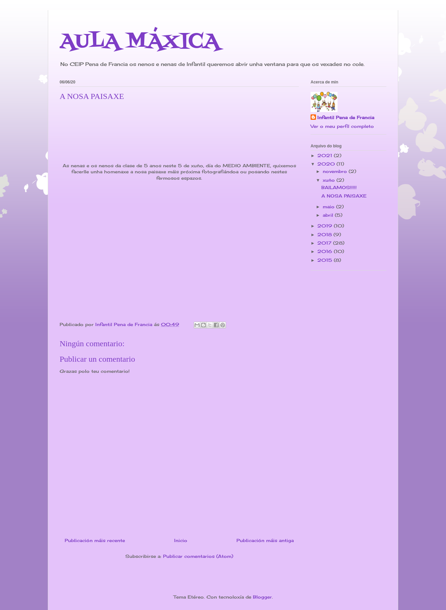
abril (329, 215)
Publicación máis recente (95, 540)
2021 (325, 155)
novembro (336, 171)
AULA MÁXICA (140, 42)
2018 (325, 234)
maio (329, 206)
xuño (330, 180)
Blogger (262, 597)
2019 (325, 225)
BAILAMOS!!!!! (339, 187)
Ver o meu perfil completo (342, 126)
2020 (327, 164)
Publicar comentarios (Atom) (198, 556)
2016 (325, 251)
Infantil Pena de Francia (345, 117)
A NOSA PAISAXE (344, 196)
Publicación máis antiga (265, 540)
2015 (325, 260)
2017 (325, 243)
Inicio (180, 540)
